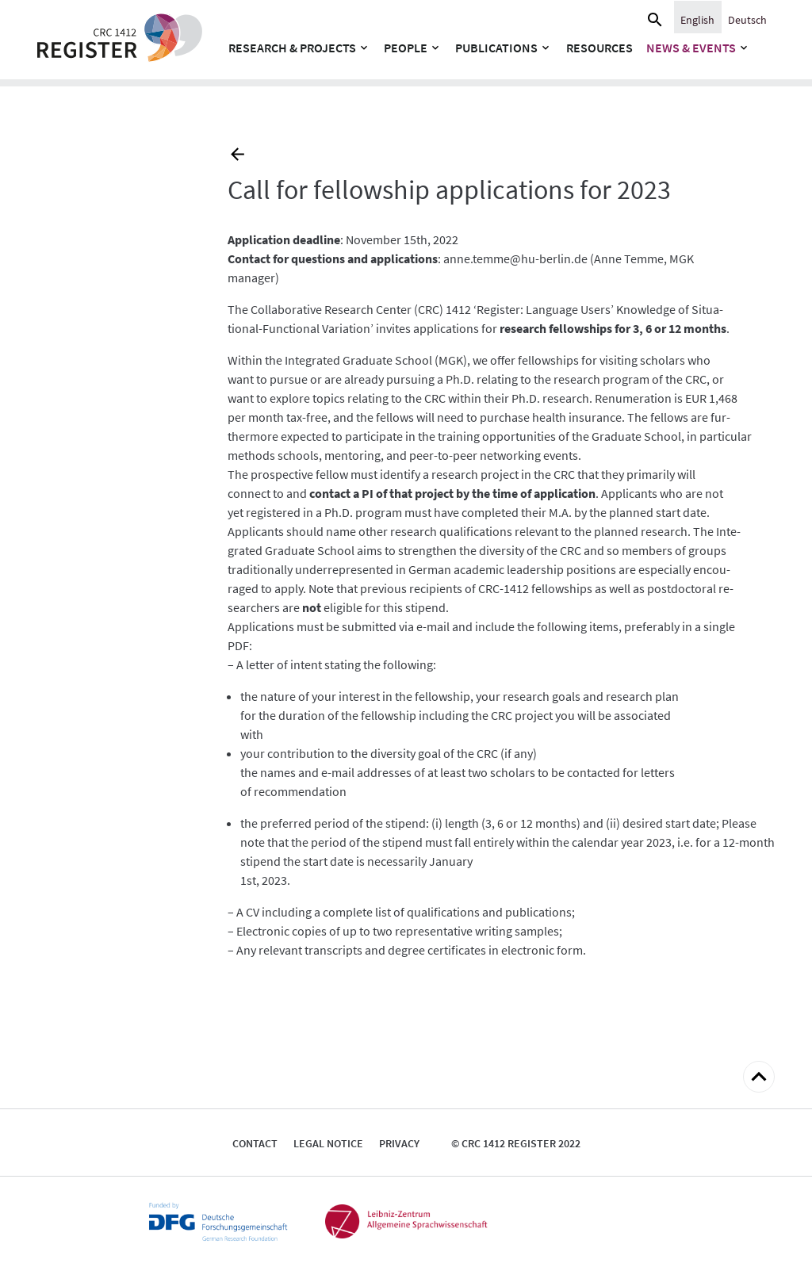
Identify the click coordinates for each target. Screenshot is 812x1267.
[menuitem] (697, 19)
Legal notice (328, 1143)
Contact (255, 1143)
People (405, 48)
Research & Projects (292, 48)
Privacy (399, 1143)
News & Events (691, 48)
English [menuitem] (697, 20)
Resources (599, 48)
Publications (496, 48)
